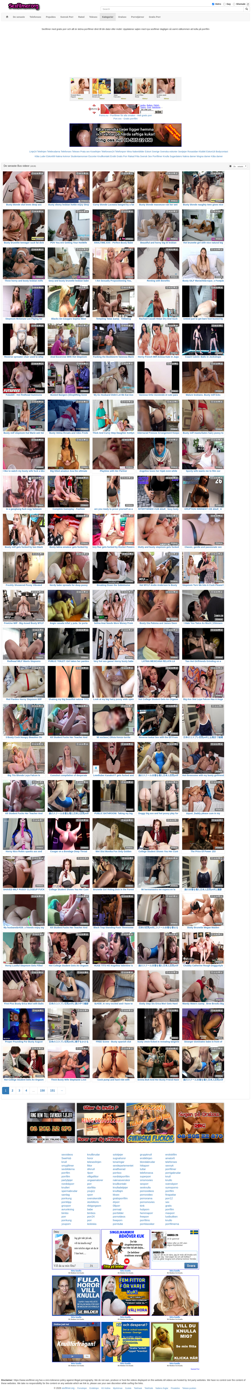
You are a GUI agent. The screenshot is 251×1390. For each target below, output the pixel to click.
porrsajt (117, 1209)
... (33, 1090)
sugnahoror (119, 1158)
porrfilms (145, 1220)
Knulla (166, 156)
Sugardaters (176, 156)
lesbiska (91, 1224)
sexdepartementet (123, 1165)
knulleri (65, 1187)
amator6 (170, 1158)
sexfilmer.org (68, 1388)
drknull (91, 1169)
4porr (90, 1172)
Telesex (76, 151)
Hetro (218, 4)
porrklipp (66, 1202)
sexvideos (67, 1154)
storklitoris (93, 1202)
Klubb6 (202, 151)
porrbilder (118, 1213)
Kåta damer (217, 156)
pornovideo (146, 1194)
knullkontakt (119, 1183)
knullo (168, 1180)
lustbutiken (171, 1216)
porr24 (90, 1216)
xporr (90, 1194)
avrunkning (67, 1209)
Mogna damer (204, 156)
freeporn (117, 1220)
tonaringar (118, 1162)
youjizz (91, 1191)
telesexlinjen (94, 1162)
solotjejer (118, 1154)
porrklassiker (147, 1224)
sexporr (144, 1183)
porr (89, 1183)
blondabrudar (147, 1162)
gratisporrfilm (120, 1198)
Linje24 (32, 151)
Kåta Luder (40, 156)
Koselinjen (95, 151)
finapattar (170, 1194)
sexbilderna (68, 1169)
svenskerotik (94, 1198)
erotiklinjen (146, 1158)
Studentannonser (79, 156)
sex (167, 1202)
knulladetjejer (120, 1187)
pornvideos (119, 1216)
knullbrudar (93, 1154)
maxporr (170, 1213)
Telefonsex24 (108, 151)
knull (64, 1162)
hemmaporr (146, 1213)
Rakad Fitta (134, 156)
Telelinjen (41, 151)
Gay (229, 4)
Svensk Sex (146, 156)
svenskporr (171, 1183)
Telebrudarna (53, 151)
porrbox (117, 1172)
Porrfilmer (157, 156)
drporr (116, 1202)
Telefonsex (66, 151)
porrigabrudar (173, 1172)
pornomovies (147, 1202)
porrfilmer (170, 1169)
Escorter (92, 156)
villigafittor (92, 1176)
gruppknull (146, 1154)
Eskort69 (50, 156)
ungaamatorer (95, 1180)
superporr (145, 1176)
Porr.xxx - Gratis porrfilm (125, 118)
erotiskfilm (171, 1154)
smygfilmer (67, 1165)
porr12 (169, 1198)
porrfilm (65, 1172)
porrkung (66, 1198)
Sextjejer (182, 151)
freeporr (144, 1216)
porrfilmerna (172, 1224)
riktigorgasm (94, 1205)
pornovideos (147, 1191)
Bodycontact (222, 151)
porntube (118, 1224)
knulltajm (118, 1191)
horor (90, 1158)
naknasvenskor (121, 1180)
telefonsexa (146, 1172)
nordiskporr (67, 1183)
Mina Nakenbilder (135, 151)
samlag (65, 1194)
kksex (116, 1194)
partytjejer (67, 1180)
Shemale (241, 4)
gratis (168, 1205)
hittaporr (144, 1165)
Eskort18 (210, 151)
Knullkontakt (103, 156)
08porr (116, 1205)
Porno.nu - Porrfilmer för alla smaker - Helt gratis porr (125, 115)
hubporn (144, 1209)
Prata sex (85, 151)
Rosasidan (192, 151)
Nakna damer (189, 156)
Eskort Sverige (152, 151)
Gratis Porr (122, 156)
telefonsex (171, 1162)
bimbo (65, 1213)
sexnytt (169, 1165)
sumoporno (171, 1187)
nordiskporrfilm (121, 1176)
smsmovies (146, 1180)
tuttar (143, 1169)
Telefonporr (120, 151)
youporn (66, 1224)
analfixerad (119, 1169)
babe (90, 1209)
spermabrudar (69, 1191)
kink (142, 1205)
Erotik (113, 156)
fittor (89, 1165)
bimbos (91, 1213)
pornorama (146, 1198)
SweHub (66, 1158)
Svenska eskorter (169, 151)
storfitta (91, 1187)
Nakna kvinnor (63, 156)
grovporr (66, 1205)
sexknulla (145, 1187)
